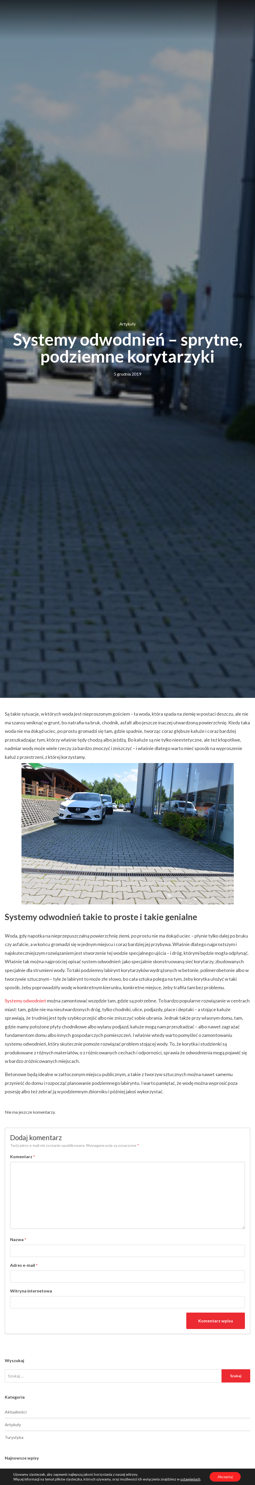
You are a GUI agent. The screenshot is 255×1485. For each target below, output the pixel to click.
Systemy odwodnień (25, 1001)
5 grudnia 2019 (127, 373)
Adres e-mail (24, 1265)
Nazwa (18, 1239)
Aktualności (16, 1411)
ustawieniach (190, 1479)
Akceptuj (225, 1476)
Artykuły (127, 323)
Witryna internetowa (31, 1290)
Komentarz (22, 1156)
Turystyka (14, 1437)
